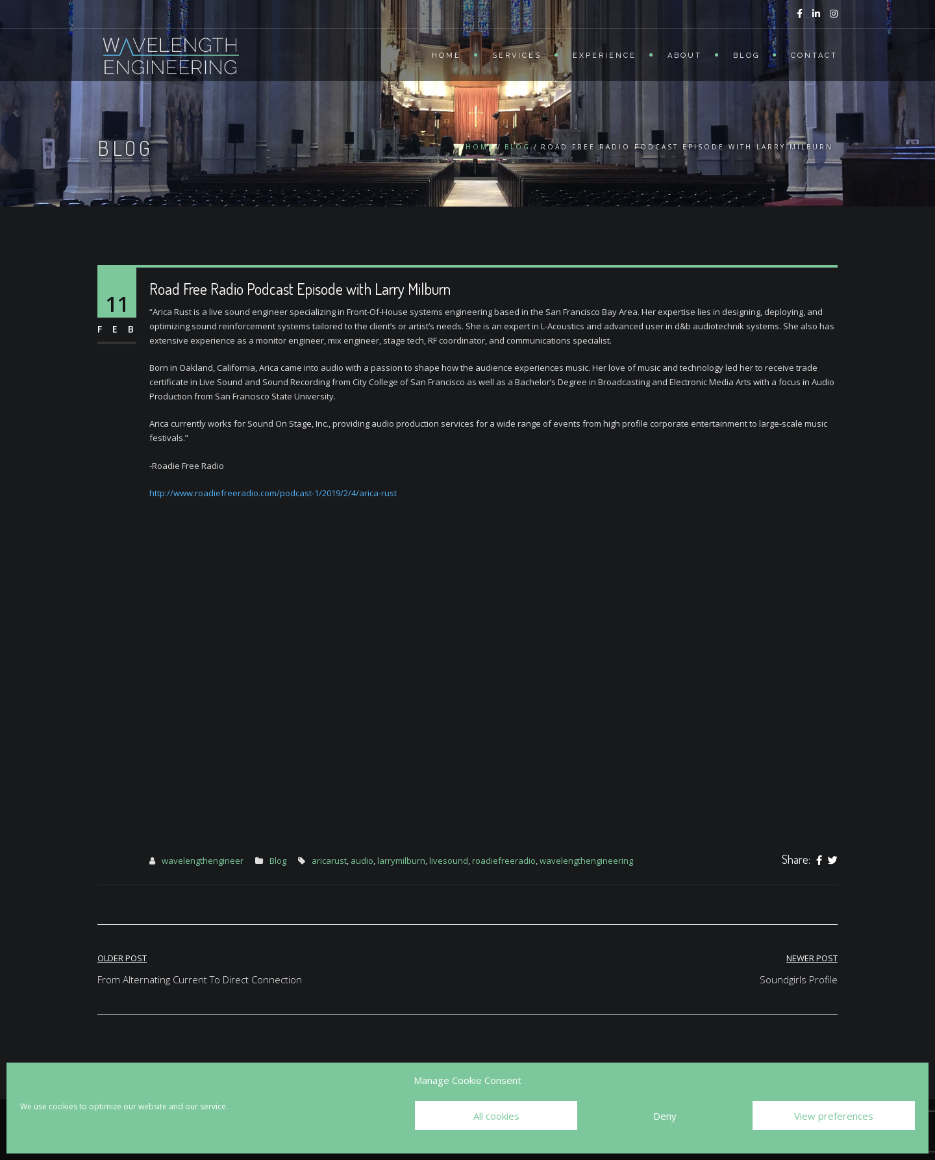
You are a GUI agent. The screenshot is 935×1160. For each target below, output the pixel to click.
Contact (814, 55)
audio (362, 860)
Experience (604, 55)
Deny (665, 1115)
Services (517, 55)
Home (446, 55)
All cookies (496, 1115)
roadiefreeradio (504, 860)
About (684, 55)
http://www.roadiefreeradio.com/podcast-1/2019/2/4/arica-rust (273, 493)
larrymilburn (401, 860)
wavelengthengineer (202, 860)
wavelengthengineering (586, 860)
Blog (746, 55)
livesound (448, 860)
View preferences (833, 1115)
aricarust (329, 860)
